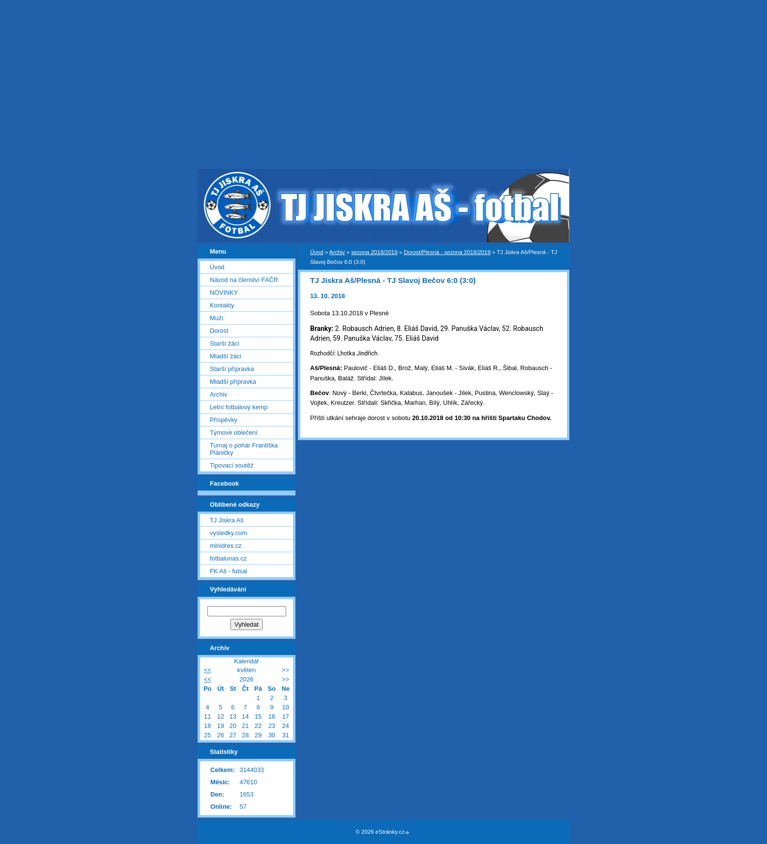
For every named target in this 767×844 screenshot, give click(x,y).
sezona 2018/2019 (374, 252)
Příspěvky (223, 419)
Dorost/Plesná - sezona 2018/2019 (447, 252)
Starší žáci (224, 343)
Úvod (316, 252)
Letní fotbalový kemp (239, 407)
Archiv (337, 252)
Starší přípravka (232, 369)
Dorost (219, 330)
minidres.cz (226, 545)
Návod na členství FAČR (244, 279)
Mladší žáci (225, 356)
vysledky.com (228, 533)
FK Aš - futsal (228, 571)
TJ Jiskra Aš (227, 520)
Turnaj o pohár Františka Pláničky (244, 449)
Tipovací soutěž (231, 465)
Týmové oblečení (233, 432)
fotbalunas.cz (228, 558)
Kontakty (222, 305)
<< (207, 670)
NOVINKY (224, 292)
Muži (216, 318)
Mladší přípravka (233, 381)
